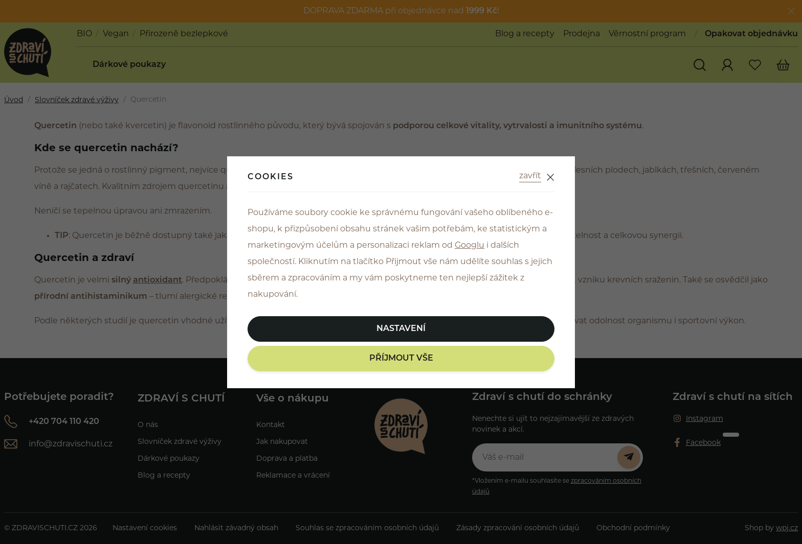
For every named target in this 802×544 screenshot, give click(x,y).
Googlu (469, 246)
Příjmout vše (401, 358)
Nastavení (401, 329)
